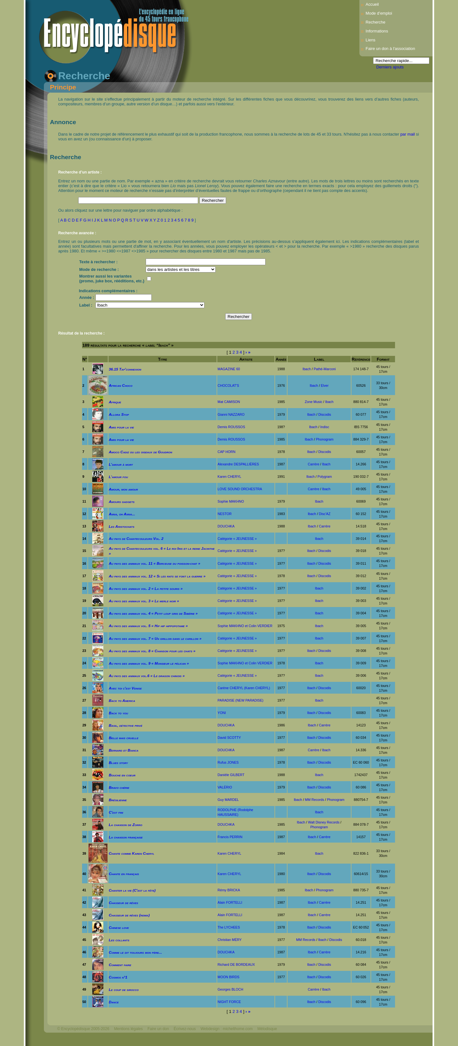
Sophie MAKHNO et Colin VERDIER (245, 626)
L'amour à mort (121, 464)
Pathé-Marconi (325, 369)
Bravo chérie (119, 787)
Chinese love (119, 927)
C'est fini (116, 812)
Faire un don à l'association (390, 48)
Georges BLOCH (230, 989)
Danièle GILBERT (231, 775)
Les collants (119, 940)
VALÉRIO (225, 787)
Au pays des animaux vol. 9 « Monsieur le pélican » (149, 663)
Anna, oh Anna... (122, 514)
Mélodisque (267, 1029)
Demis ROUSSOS (231, 427)
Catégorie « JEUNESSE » (237, 539)
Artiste (246, 359)
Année (281, 359)
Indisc (324, 427)
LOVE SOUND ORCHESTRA (240, 489)
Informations (377, 31)
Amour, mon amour (123, 489)
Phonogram (324, 439)
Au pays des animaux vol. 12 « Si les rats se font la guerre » (157, 576)
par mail (407, 134)
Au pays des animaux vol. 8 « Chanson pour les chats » (152, 651)
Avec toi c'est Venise (125, 688)
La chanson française (126, 837)
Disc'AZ (324, 514)
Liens (371, 40)
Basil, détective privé (125, 725)
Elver (325, 385)
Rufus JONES (228, 762)
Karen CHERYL (229, 476)
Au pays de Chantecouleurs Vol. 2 (136, 538)
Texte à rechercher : (98, 261)
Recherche (375, 22)
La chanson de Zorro (125, 825)
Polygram (324, 476)
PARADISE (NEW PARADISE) (240, 700)
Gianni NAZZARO (231, 414)
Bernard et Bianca (123, 750)
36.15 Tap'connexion (125, 369)
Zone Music (313, 402)
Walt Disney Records (323, 822)
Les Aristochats (121, 526)
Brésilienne (118, 800)
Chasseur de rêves (123, 903)
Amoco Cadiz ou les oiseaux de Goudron (140, 452)
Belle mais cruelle (123, 738)
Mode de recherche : (99, 269)
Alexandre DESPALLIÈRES (238, 464)
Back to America (122, 700)
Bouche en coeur (122, 775)
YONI (222, 713)
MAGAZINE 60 (229, 369)
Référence (361, 359)
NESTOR (225, 514)
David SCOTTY (229, 737)
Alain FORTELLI (230, 902)
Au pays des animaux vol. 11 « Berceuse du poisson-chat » (154, 563)
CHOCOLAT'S (228, 385)
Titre (162, 359)
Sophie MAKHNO (231, 501)
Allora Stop (119, 414)
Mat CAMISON (229, 402)
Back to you (118, 713)
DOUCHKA (226, 526)
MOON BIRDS (228, 977)
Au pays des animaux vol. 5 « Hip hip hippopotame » (148, 626)
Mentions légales (128, 1029)
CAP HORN (226, 452)
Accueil (372, 4)
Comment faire (120, 965)
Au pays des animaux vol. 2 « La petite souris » (146, 588)
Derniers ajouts (390, 67)
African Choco (120, 385)
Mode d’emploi (379, 13)
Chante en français (124, 874)
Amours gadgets (122, 501)
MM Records (314, 800)
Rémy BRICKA (229, 890)
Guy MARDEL (228, 800)
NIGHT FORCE (229, 1002)
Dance (114, 1002)
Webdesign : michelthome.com (226, 1029)
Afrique (115, 402)
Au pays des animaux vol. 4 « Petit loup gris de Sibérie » (153, 613)
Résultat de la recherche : (81, 333)
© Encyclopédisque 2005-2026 (83, 1029)
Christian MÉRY (230, 940)
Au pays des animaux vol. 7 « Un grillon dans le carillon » (155, 638)
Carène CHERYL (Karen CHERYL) (244, 688)
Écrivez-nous (185, 1029)
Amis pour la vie (121, 427)
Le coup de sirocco (124, 989)
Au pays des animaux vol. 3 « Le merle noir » (144, 601)
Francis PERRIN (230, 837)
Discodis (324, 414)
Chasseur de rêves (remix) (129, 915)
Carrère (313, 464)
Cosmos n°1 (118, 977)
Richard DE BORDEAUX (236, 964)
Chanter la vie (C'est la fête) (132, 890)
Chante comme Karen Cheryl (131, 853)
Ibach (306, 369)
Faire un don (158, 1029)
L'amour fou (118, 477)
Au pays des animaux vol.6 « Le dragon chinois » (147, 676)
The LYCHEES (229, 927)
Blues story (118, 762)
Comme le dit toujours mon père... (135, 952)
